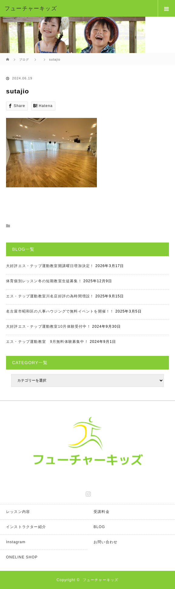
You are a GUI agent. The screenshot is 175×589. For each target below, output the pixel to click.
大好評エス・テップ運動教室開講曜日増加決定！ (50, 266)
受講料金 (102, 512)
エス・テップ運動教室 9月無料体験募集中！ (47, 342)
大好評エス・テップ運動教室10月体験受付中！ (48, 326)
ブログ (24, 59)
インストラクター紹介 (26, 527)
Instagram (87, 492)
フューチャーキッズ (101, 580)
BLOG (99, 527)
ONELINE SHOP (22, 557)
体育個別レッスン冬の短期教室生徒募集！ (44, 281)
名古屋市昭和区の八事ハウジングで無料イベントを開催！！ (60, 311)
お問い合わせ (105, 542)
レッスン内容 (18, 512)
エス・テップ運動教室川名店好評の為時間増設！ (50, 296)
